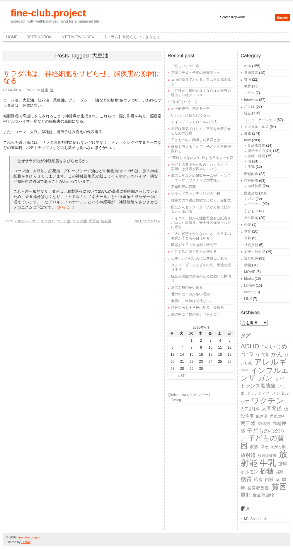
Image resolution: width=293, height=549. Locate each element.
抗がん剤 (278, 447)
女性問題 (251, 218)
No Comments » (147, 221)
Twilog (176, 400)
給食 (258, 479)
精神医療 (251, 181)
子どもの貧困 (262, 442)
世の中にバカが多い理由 (190, 294)
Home (12, 37)
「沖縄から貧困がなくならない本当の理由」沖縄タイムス (201, 93)
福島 (280, 472)
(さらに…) (65, 207)
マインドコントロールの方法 (194, 122)
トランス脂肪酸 (258, 386)
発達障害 (251, 73)
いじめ (278, 346)
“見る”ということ (184, 102)
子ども (249, 211)
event (248, 292)
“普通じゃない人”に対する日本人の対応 (202, 158)
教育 (247, 86)
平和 (247, 238)
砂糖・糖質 (256, 156)
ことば (249, 106)
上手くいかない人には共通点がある (199, 258)
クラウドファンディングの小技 (195, 194)
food (247, 140)
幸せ (264, 447)
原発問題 (264, 424)
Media (249, 279)
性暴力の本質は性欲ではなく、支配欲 (201, 200)
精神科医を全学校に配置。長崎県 (197, 308)
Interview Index (77, 37)
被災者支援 (258, 487)
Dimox (25, 542)
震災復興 (251, 258)
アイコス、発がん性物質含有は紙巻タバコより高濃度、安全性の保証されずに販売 (201, 222)
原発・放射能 (254, 252)
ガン (251, 198)
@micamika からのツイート (190, 395)
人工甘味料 (250, 409)
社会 (247, 113)
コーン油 (64, 221)
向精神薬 (255, 186)
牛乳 (251, 167)
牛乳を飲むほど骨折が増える (194, 252)
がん (277, 354)
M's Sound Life (255, 519)
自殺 (269, 479)
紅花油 (106, 221)
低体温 (261, 416)
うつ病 (262, 354)
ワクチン (255, 204)
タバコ (281, 378)
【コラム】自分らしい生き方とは (131, 37)
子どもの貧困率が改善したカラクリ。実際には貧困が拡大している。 (201, 166)
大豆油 (94, 221)
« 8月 (182, 376)
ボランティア (257, 393)
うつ (247, 353)
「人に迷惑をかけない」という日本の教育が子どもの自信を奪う (201, 236)
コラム (249, 93)
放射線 (248, 455)
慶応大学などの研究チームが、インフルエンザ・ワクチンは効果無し (201, 178)
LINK (248, 299)
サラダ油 (80, 221)
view (247, 66)
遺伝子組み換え (260, 151)
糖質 (246, 479)
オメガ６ (48, 221)
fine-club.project (48, 13)
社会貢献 (251, 245)
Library (249, 285)
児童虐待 (277, 416)
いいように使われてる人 (190, 115)
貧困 (247, 79)
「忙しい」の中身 (185, 66)
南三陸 (248, 423)
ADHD (250, 346)
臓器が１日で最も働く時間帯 (194, 245)
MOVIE (249, 272)
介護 (247, 225)
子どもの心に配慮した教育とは (195, 140)
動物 (247, 265)
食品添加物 (256, 145)
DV (264, 346)
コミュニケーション (260, 120)
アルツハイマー (26, 221)
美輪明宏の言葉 (183, 187)
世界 (247, 231)
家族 (254, 446)
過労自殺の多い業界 (187, 287)
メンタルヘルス (256, 127)
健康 (44, 90)
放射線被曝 (267, 455)
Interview (251, 100)
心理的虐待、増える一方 (190, 108)
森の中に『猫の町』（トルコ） (195, 314)
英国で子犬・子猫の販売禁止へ (195, 73)
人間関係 (272, 408)
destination (39, 37)
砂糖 (267, 471)
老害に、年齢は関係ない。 (192, 301)
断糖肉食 (251, 174)
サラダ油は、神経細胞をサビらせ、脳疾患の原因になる (82, 77)
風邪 (246, 495)
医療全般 (251, 193)
